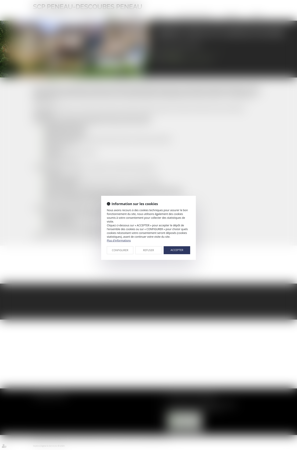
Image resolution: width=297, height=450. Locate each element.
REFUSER (148, 250)
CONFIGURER (120, 250)
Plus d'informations (119, 240)
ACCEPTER (177, 250)
